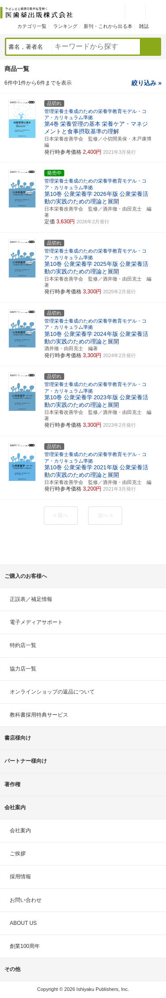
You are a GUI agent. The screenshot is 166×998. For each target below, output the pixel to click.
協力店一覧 (23, 669)
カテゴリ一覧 (31, 26)
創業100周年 (25, 946)
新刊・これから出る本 (108, 26)
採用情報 (20, 876)
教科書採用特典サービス (39, 715)
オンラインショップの (52, 692)
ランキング (65, 26)
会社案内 (20, 830)
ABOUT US (23, 923)
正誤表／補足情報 (31, 599)
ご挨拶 (18, 853)
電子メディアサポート (36, 622)
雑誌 (144, 26)
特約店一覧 (23, 645)
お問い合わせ (26, 900)
